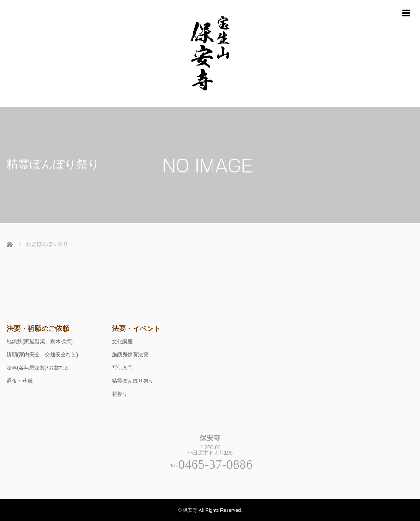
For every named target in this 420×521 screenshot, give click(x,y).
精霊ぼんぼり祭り (133, 381)
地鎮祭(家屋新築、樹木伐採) (40, 341)
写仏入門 (122, 368)
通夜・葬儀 (20, 381)
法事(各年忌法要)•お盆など (38, 368)
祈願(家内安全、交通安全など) (42, 355)
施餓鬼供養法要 (130, 355)
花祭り (119, 394)
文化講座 (122, 341)
